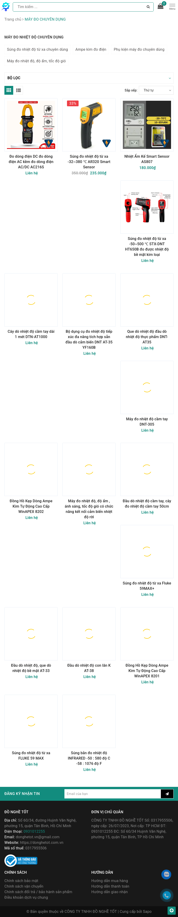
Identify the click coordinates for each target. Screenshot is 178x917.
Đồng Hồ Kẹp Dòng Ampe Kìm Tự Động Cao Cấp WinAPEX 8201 (147, 670)
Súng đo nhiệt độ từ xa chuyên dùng (37, 49)
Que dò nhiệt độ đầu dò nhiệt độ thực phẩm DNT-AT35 (147, 336)
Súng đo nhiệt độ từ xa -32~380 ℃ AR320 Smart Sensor (89, 161)
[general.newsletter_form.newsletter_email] (112, 793)
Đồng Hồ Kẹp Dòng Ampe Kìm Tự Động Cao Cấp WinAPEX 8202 (31, 506)
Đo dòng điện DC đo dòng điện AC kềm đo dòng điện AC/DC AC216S (31, 161)
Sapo (147, 911)
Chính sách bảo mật (21, 881)
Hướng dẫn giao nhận (109, 892)
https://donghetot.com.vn (41, 842)
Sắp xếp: (131, 90)
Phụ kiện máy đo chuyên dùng (139, 49)
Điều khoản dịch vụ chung (26, 897)
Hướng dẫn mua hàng (109, 881)
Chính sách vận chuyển (23, 886)
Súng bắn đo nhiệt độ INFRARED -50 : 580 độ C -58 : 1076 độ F (89, 758)
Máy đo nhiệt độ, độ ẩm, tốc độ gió (36, 61)
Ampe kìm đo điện (90, 49)
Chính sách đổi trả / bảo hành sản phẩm (38, 892)
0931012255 (34, 831)
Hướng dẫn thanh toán (110, 886)
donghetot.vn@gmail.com (38, 837)
